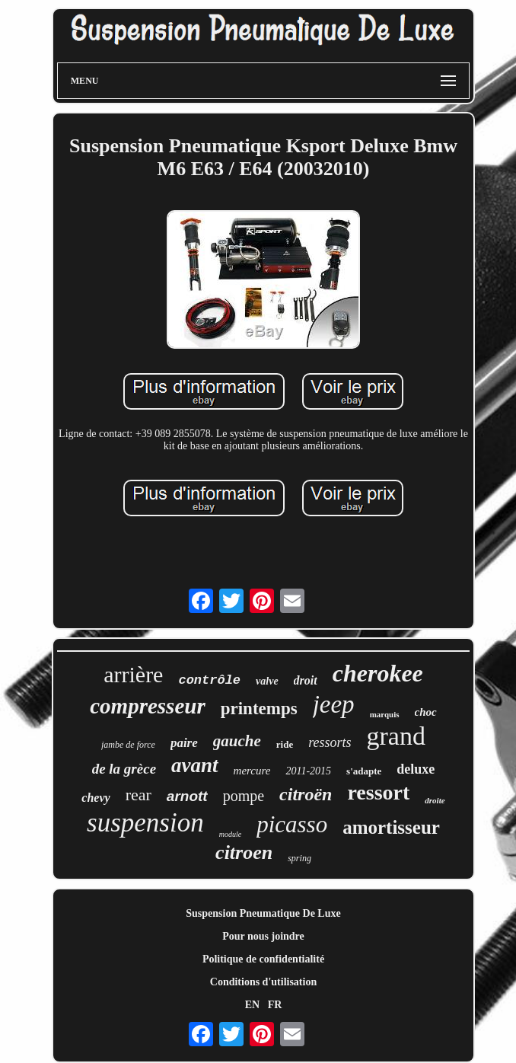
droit (305, 680)
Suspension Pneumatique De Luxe (263, 913)
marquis (385, 714)
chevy (95, 797)
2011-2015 (308, 771)
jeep (334, 704)
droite (434, 800)
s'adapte (363, 771)
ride (284, 744)
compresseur (147, 706)
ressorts (329, 742)
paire (184, 743)
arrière (133, 674)
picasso (291, 824)
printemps (259, 708)
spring (299, 858)
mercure (252, 771)
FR (275, 1004)
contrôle (209, 680)
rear (138, 794)
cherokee (378, 673)
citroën (305, 794)
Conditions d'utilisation (263, 982)
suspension (145, 823)
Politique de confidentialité (263, 959)
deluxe (416, 769)
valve (267, 681)
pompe (243, 795)
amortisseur (391, 827)
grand (396, 736)
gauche (237, 741)
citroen (243, 852)
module (230, 834)
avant (194, 765)
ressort (378, 792)
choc (426, 712)
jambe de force (128, 744)
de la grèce (124, 769)
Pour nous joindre (263, 936)
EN (252, 1004)
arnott (187, 796)
